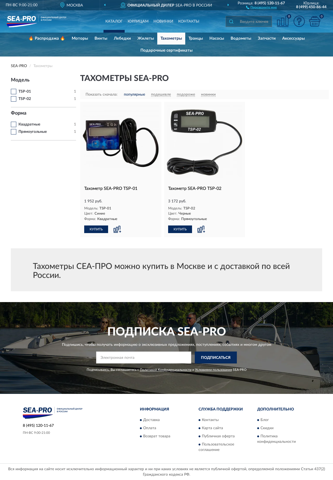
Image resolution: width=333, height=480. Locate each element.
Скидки (267, 428)
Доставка (151, 420)
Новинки (163, 21)
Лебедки (122, 38)
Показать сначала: (102, 94)
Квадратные (29, 124)
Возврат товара (156, 436)
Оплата (149, 428)
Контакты (188, 21)
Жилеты (145, 38)
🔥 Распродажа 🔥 (47, 38)
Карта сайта (212, 428)
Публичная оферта (218, 436)
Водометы (241, 38)
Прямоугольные (32, 132)
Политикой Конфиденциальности (165, 369)
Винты (101, 38)
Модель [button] (20, 80)
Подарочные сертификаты (166, 50)
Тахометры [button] (171, 38)
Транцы (196, 38)
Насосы (216, 38)
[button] (261, 7)
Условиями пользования (213, 369)
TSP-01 (24, 91)
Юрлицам (138, 21)
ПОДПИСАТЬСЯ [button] (216, 358)
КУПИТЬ (96, 229)
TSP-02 (24, 99)
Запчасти (267, 38)
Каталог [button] (114, 21)
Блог (264, 420)
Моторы (80, 38)
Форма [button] (18, 113)
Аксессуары (293, 38)
